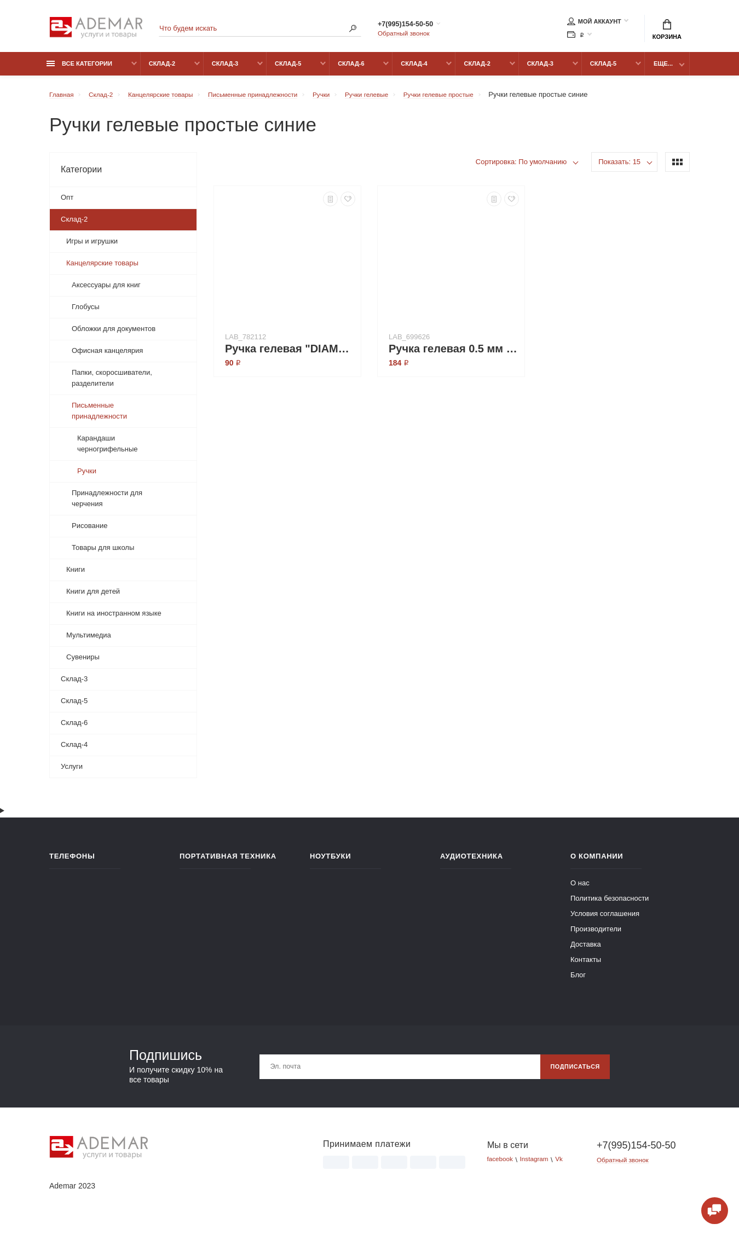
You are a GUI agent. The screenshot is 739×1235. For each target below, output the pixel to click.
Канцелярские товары (102, 269)
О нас (580, 889)
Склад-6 (351, 69)
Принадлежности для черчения (107, 504)
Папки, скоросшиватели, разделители (112, 383)
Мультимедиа (88, 641)
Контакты (585, 965)
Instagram (539, 1166)
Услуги (72, 772)
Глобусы (86, 313)
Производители (595, 935)
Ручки (86, 477)
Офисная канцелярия (107, 356)
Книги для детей (93, 597)
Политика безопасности (609, 904)
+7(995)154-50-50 (417, 25)
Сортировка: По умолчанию (521, 168)
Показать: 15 (619, 168)
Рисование (89, 531)
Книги (75, 575)
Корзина (667, 30)
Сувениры (83, 663)
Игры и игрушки (92, 247)
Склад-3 (225, 69)
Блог (578, 981)
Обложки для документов (113, 335)
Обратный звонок (406, 35)
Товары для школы (103, 553)
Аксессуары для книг (106, 291)
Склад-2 (162, 69)
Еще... (663, 69)
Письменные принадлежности (99, 416)
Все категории (79, 69)
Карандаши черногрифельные (107, 449)
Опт (67, 203)
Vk (567, 1166)
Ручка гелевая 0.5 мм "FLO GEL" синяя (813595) (454, 355)
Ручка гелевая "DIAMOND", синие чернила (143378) (290, 355)
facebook (501, 1166)
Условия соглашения (604, 919)
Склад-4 (414, 69)
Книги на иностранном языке (113, 619)
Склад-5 (288, 69)
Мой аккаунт (594, 23)
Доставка (585, 950)
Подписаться (571, 1072)
